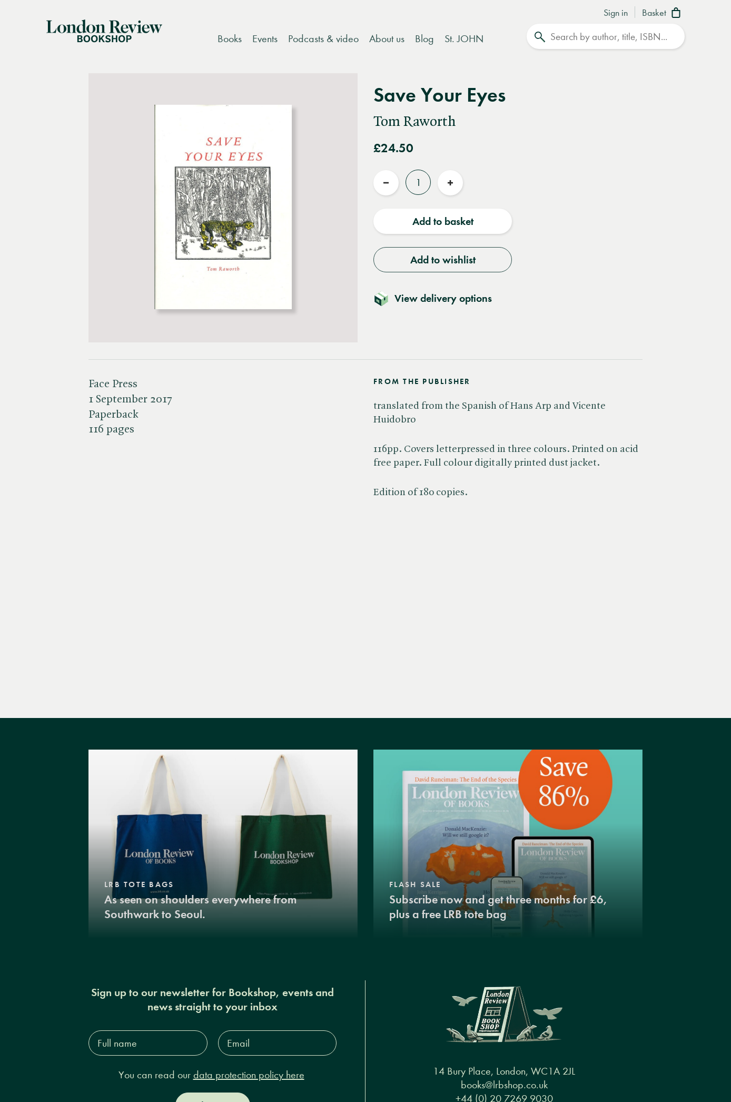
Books (230, 39)
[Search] (606, 36)
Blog (424, 39)
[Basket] (663, 13)
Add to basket (442, 220)
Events (265, 39)
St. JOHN (463, 39)
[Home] (104, 30)
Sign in (616, 13)
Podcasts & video (323, 39)
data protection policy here (248, 1074)
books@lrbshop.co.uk (504, 1084)
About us (386, 39)
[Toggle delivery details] (439, 297)
